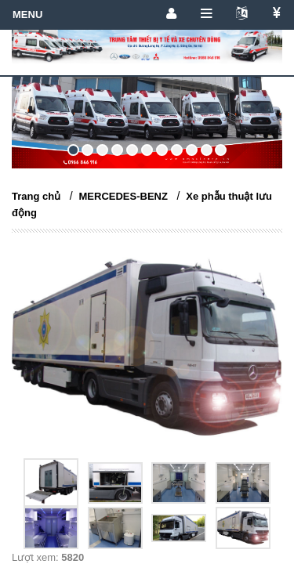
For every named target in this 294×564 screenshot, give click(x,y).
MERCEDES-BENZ (123, 196)
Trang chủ (36, 196)
